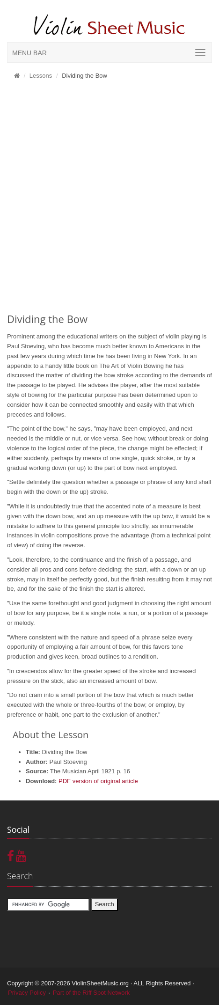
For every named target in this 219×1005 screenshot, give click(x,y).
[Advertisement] (109, 198)
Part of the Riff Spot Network (91, 992)
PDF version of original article (98, 781)
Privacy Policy (27, 992)
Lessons (40, 75)
